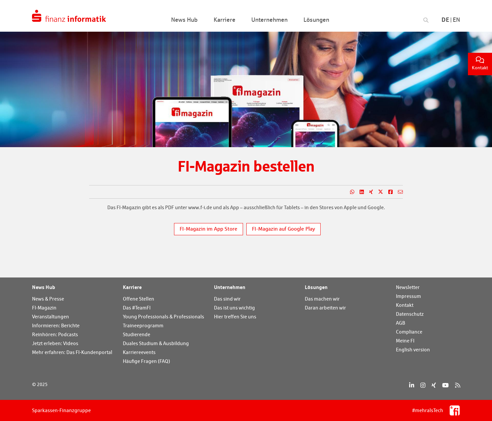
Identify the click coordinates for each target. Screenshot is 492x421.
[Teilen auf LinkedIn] (359, 192)
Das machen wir (322, 299)
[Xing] (434, 385)
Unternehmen (229, 287)
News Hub (43, 287)
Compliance (409, 332)
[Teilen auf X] (378, 192)
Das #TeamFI (137, 307)
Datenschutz (410, 314)
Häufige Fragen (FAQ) (146, 361)
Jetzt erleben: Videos (55, 343)
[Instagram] (422, 385)
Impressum (408, 296)
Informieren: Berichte (56, 325)
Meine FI (405, 340)
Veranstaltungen (50, 316)
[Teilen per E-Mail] (398, 192)
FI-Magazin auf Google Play (283, 229)
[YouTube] (445, 385)
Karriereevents (139, 352)
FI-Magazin (44, 307)
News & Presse (48, 299)
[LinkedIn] (411, 385)
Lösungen (316, 287)
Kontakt (480, 63)
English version (413, 349)
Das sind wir (227, 299)
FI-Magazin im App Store (208, 229)
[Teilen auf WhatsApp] (349, 192)
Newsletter (408, 287)
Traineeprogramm (143, 325)
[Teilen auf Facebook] (388, 192)
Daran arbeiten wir (325, 307)
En (456, 19)
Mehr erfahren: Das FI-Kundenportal (72, 352)
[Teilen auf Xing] (368, 192)
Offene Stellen (138, 299)
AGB (400, 323)
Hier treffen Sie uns (235, 316)
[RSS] (457, 385)
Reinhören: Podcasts (55, 334)
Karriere (132, 287)
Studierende (136, 334)
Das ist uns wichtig (234, 307)
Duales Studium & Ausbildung (156, 343)
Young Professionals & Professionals (163, 316)
